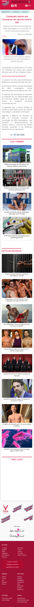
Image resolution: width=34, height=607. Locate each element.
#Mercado (20, 586)
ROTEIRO (4, 545)
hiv (15, 135)
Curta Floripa (5, 600)
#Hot (18, 584)
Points (19, 550)
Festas (4, 578)
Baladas (4, 550)
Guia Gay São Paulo (23, 600)
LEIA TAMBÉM (17, 141)
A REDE (19, 595)
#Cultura (19, 578)
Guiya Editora (21, 598)
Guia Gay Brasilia (22, 602)
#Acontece (20, 582)
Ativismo (4, 582)
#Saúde (24, 12)
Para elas (20, 548)
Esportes (4, 557)
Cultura (4, 577)
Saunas (20, 551)
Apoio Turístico (22, 555)
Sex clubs (20, 553)
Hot (3, 580)
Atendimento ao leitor (12, 567)
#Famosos (20, 589)
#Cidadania (20, 580)
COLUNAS (5, 595)
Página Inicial (5, 12)
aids (18, 135)
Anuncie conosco (12, 562)
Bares (3, 551)
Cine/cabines (5, 555)
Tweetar (4, 36)
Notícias (16, 12)
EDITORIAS (20, 574)
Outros (4, 584)
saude (22, 135)
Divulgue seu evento (12, 564)
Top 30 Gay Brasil (7, 598)
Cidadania (5, 553)
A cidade (4, 548)
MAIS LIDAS (17, 459)
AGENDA (4, 574)
